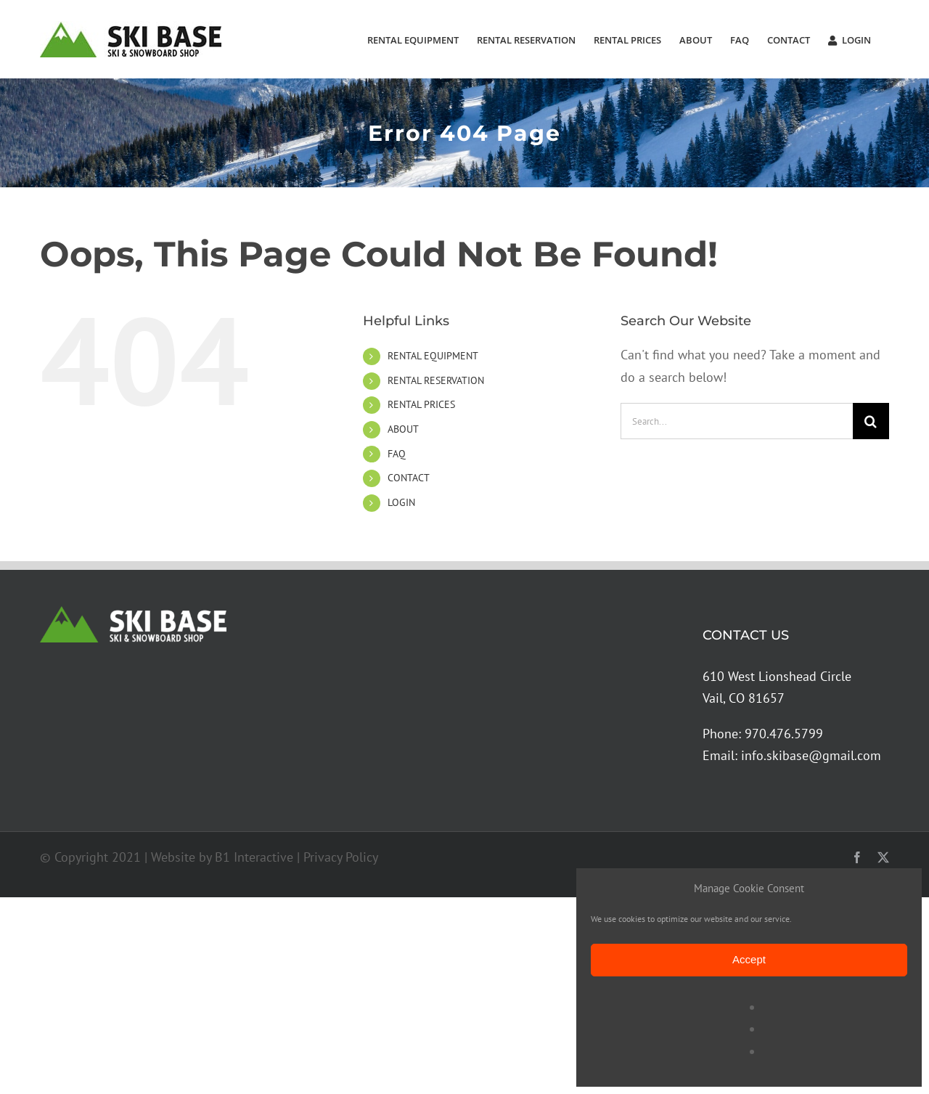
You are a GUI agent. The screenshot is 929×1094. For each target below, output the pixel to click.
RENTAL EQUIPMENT (433, 355)
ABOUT (403, 429)
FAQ (397, 453)
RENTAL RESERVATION (436, 380)
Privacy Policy (340, 857)
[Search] (871, 421)
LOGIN (401, 502)
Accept (749, 959)
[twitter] (883, 857)
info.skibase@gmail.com (811, 755)
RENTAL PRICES (421, 404)
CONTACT (409, 477)
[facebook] (857, 857)
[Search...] (737, 421)
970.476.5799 (784, 733)
